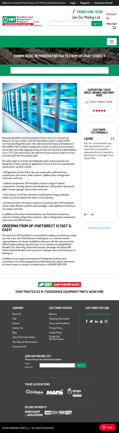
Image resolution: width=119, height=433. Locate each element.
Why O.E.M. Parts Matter (23, 337)
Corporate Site (19, 346)
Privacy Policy (55, 328)
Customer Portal (103, 2)
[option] (99, 102)
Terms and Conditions (59, 323)
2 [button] (96, 111)
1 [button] (94, 111)
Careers (16, 323)
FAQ (14, 318)
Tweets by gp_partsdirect (99, 235)
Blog (14, 332)
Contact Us (17, 328)
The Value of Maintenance (24, 342)
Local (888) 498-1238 (98, 314)
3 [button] (99, 111)
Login (73, 2)
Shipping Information (59, 318)
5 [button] (104, 111)
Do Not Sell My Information (56, 337)
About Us (16, 314)
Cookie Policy (55, 332)
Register (85, 2)
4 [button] (102, 111)
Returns (53, 314)
